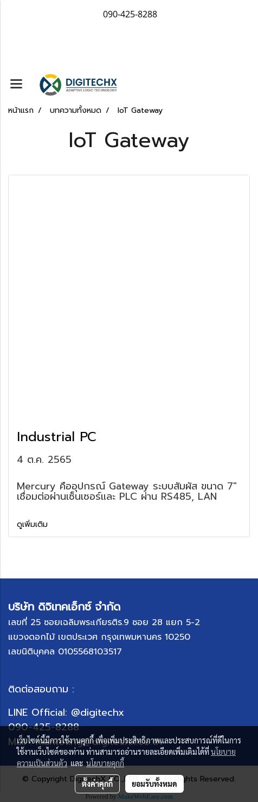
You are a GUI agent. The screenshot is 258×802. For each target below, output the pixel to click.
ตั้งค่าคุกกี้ (97, 783)
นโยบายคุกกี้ (105, 763)
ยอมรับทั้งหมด (154, 783)
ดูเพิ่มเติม (33, 524)
